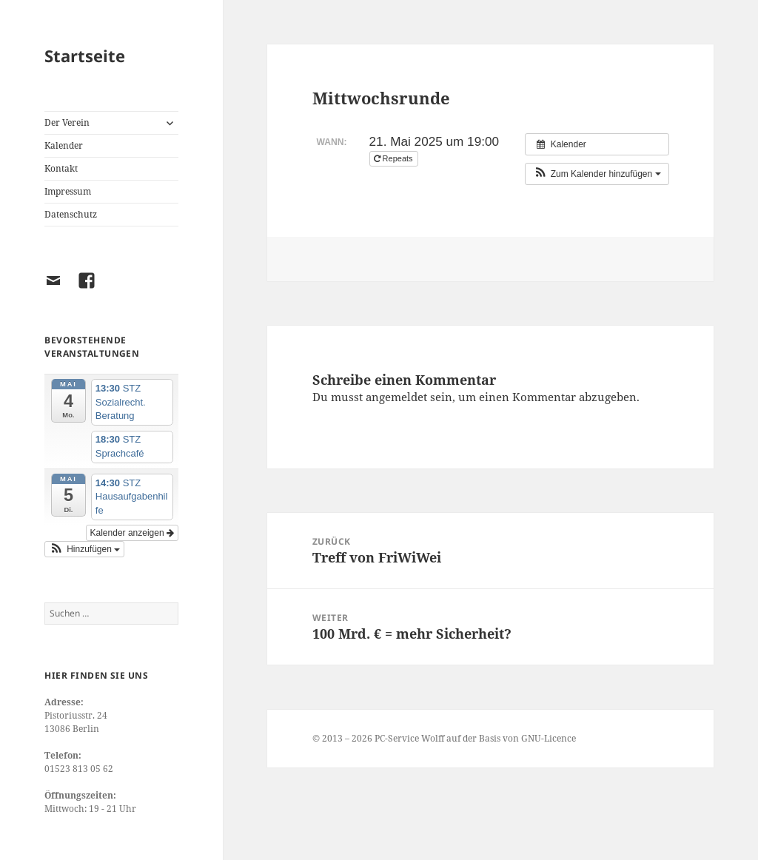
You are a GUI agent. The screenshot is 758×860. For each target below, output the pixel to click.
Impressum (67, 191)
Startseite (84, 55)
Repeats (394, 158)
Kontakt (61, 168)
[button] (84, 549)
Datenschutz (70, 214)
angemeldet (396, 396)
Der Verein (67, 122)
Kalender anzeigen (132, 533)
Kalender (63, 145)
